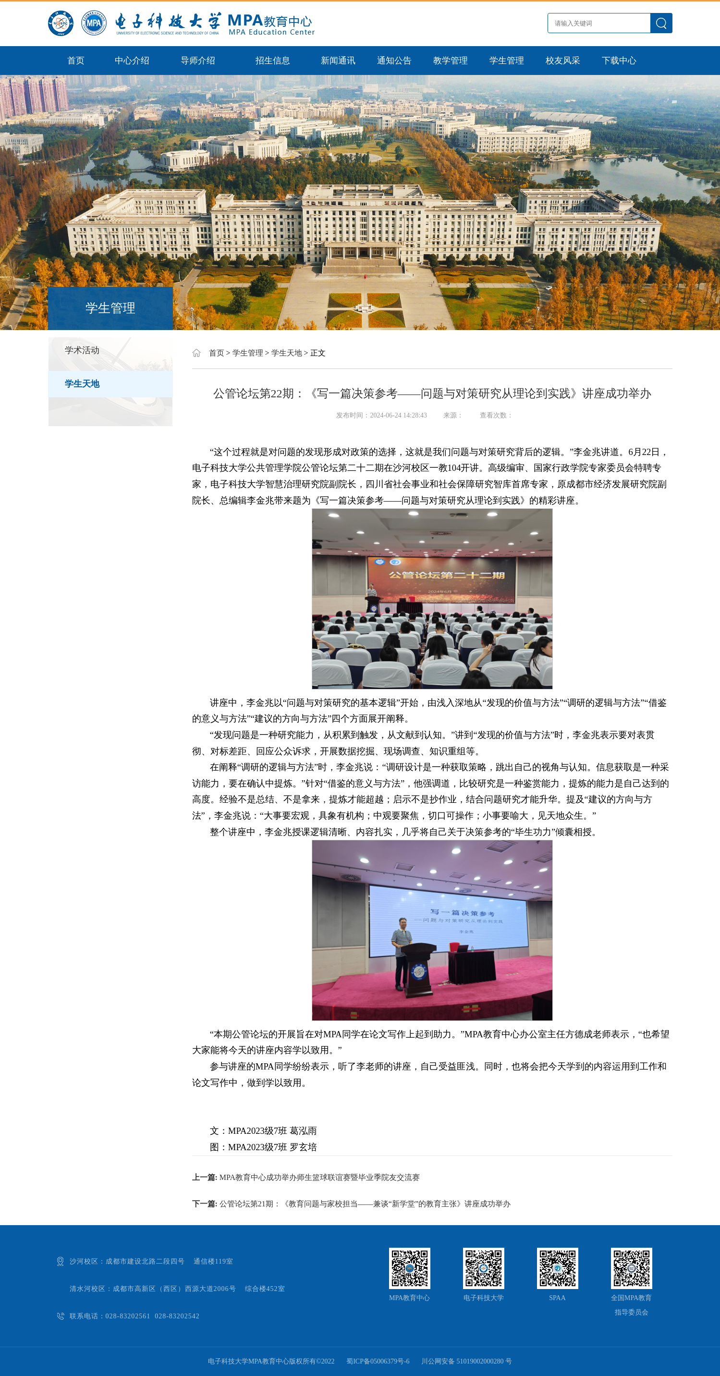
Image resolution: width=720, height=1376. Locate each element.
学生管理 (506, 60)
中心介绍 (132, 60)
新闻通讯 (338, 60)
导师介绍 (198, 60)
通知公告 (394, 60)
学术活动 (82, 350)
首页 (76, 60)
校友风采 (563, 60)
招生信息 (273, 60)
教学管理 (450, 60)
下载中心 (619, 60)
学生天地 (82, 384)
